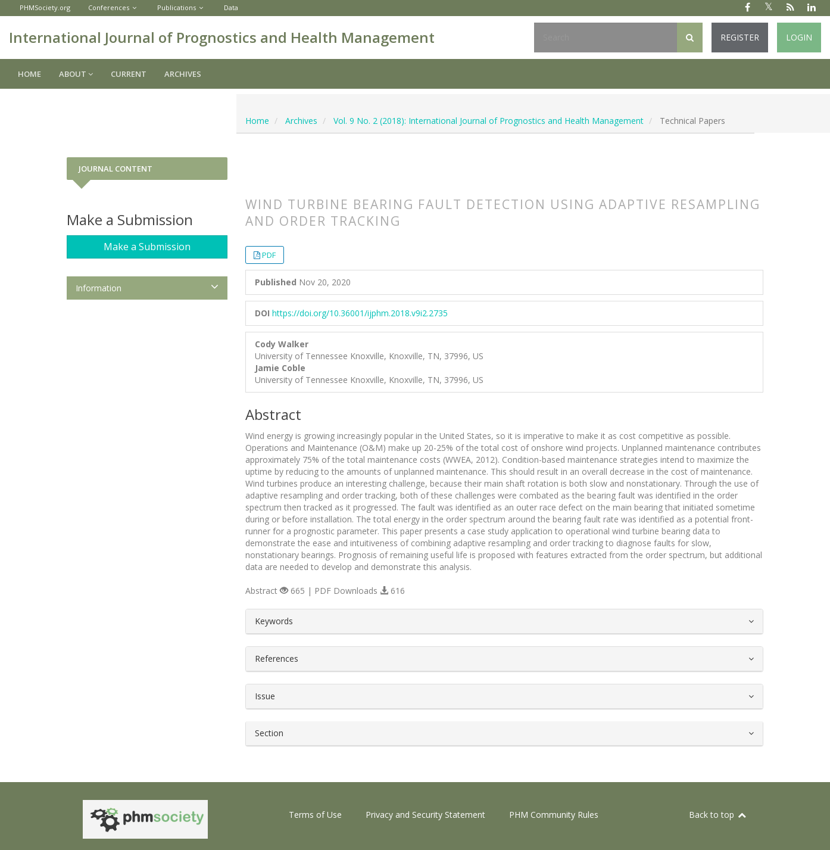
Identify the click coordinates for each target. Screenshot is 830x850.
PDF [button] (269, 255)
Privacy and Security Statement (425, 814)
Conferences (108, 7)
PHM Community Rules (553, 814)
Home (29, 74)
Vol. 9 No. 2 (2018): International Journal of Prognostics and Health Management (488, 120)
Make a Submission (147, 246)
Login (799, 37)
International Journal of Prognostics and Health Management (222, 37)
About (76, 74)
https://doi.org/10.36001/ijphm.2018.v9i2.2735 (360, 313)
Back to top (718, 814)
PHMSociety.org (45, 7)
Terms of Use (315, 814)
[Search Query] (605, 37)
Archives (182, 74)
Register (739, 37)
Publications (176, 7)
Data (231, 7)
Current (128, 74)
